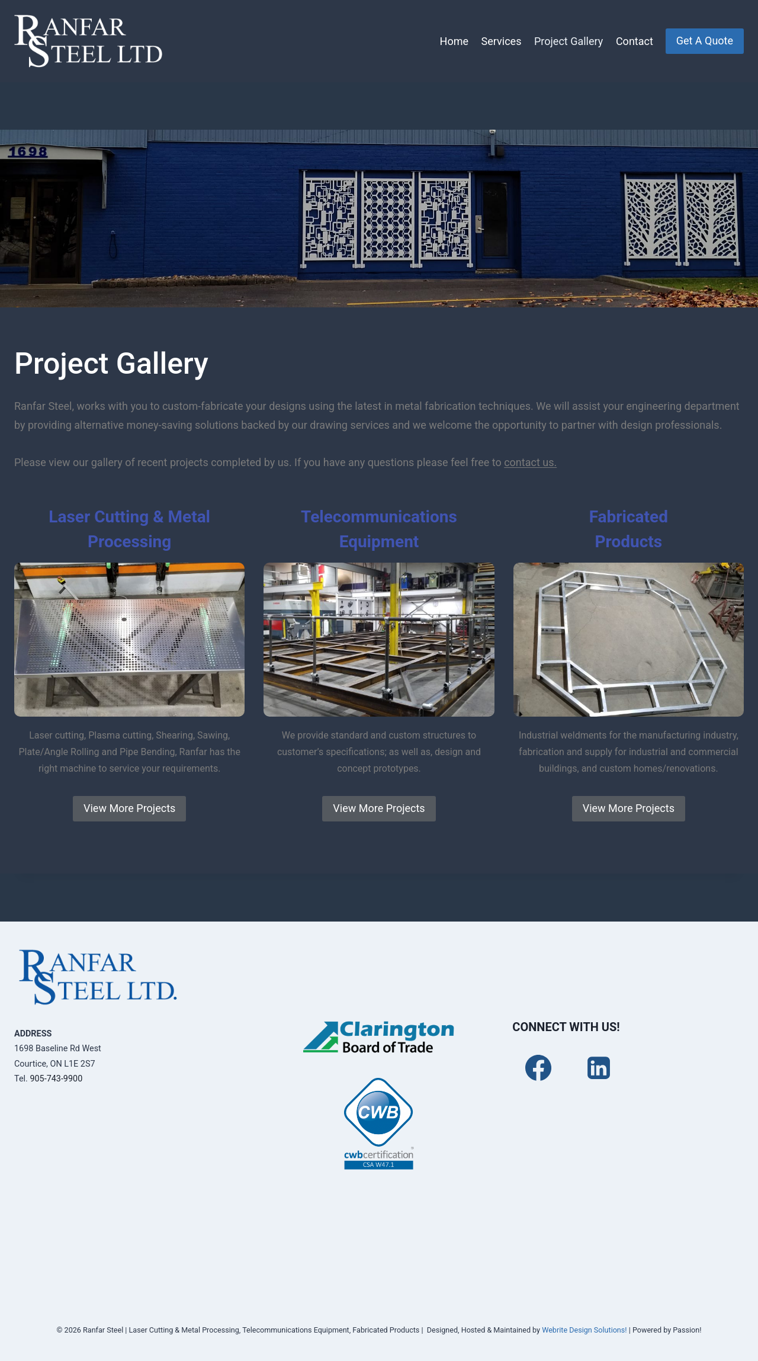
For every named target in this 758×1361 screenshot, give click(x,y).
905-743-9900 (56, 1079)
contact (523, 462)
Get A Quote (704, 40)
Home (454, 41)
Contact (634, 41)
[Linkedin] (599, 1068)
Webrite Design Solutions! (584, 1329)
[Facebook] (538, 1068)
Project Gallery (568, 41)
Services (501, 41)
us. (549, 462)
